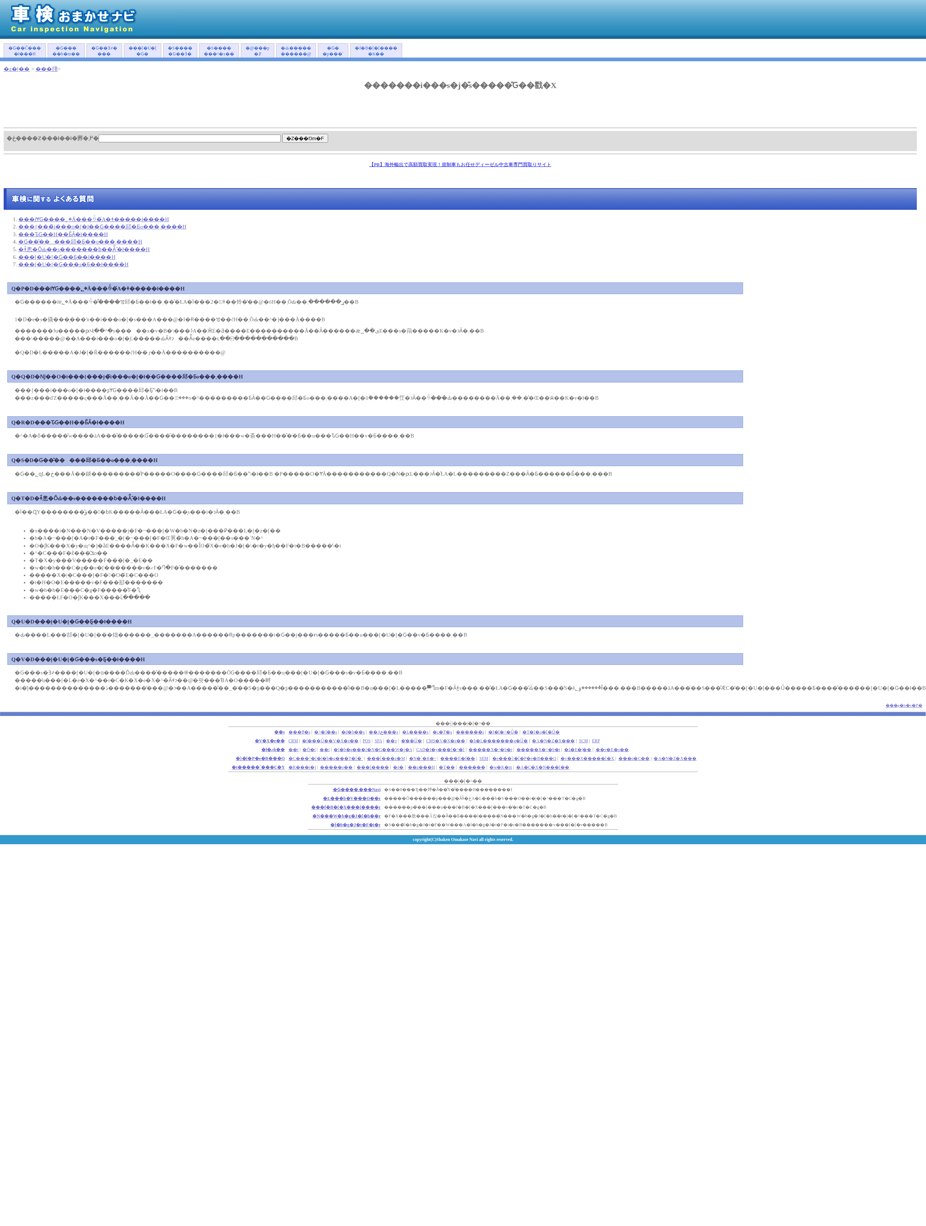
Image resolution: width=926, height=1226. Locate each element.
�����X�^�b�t (490, 749)
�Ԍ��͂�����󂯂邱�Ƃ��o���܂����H (80, 242)
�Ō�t (309, 749)
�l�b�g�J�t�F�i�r (355, 825)
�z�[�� (17, 69)
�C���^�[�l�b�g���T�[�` (326, 758)
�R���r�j (302, 767)
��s (279, 732)
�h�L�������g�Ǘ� (498, 741)
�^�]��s (325, 732)
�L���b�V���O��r (352, 798)
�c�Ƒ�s (442, 732)
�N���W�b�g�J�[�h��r (346, 816)
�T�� (447, 767)
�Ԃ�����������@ (296, 51)
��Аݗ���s (383, 732)
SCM (583, 741)
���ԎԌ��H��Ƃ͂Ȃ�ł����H (63, 234)
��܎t (293, 749)
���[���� (373, 767)
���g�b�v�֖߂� (904, 705)
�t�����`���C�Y (258, 767)
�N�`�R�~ (423, 758)
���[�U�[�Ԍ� (143, 51)
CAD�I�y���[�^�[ (440, 749)
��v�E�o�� (612, 749)
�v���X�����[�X (587, 758)
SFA (378, 741)
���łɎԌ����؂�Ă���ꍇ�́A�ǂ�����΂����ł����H (93, 219)
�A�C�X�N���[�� (542, 767)
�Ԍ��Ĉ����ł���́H (24, 51)
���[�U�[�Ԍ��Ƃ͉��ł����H (66, 257)
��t (325, 749)
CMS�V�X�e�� (445, 741)
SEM (483, 758)
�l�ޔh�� (273, 749)
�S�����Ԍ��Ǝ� (180, 51)
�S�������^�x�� (219, 51)
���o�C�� (634, 758)
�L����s (415, 732)
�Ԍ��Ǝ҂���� (104, 51)
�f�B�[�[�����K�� (376, 51)
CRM (293, 741)
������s (470, 732)
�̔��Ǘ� (411, 741)
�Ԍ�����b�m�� (66, 51)
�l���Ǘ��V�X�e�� (330, 741)
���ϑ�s (299, 732)
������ (472, 767)
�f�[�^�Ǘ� (503, 732)
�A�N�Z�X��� (553, 741)
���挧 (47, 69)
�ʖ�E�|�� (578, 749)
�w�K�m (500, 767)
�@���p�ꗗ (257, 51)
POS (367, 741)
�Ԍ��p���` (333, 51)
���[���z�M (386, 758)
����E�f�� (457, 758)
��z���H (421, 767)
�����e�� (336, 767)
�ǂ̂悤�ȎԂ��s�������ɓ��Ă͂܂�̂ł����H (84, 249)
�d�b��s (353, 732)
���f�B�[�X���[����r (346, 807)
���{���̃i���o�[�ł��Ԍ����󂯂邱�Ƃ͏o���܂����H (102, 227)
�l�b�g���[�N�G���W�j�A (373, 749)
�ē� (398, 767)
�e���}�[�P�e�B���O (524, 758)
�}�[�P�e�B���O (260, 758)
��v (391, 741)
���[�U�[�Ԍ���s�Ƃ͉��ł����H (73, 264)
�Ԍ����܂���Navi (357, 789)
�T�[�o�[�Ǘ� (541, 732)
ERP (596, 741)
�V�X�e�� (270, 741)
